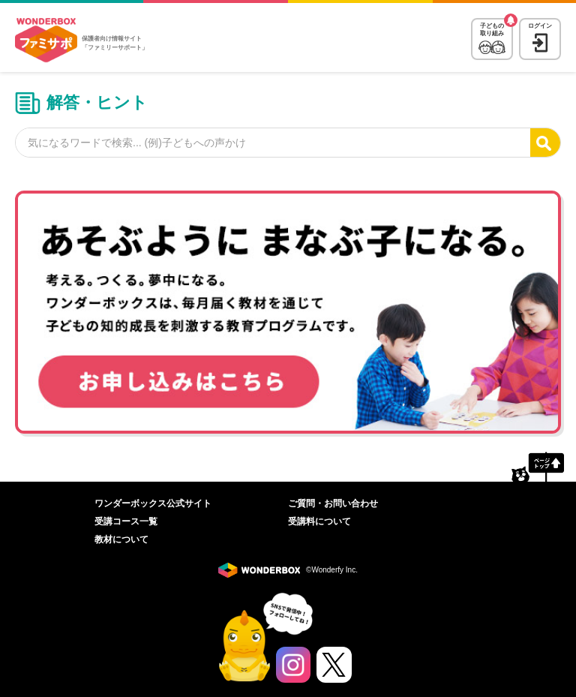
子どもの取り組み (492, 30)
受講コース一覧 (126, 521)
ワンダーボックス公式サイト (153, 503)
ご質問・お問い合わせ (333, 503)
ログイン (540, 26)
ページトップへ (538, 467)
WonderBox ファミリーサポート (46, 40)
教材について (121, 539)
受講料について (319, 521)
